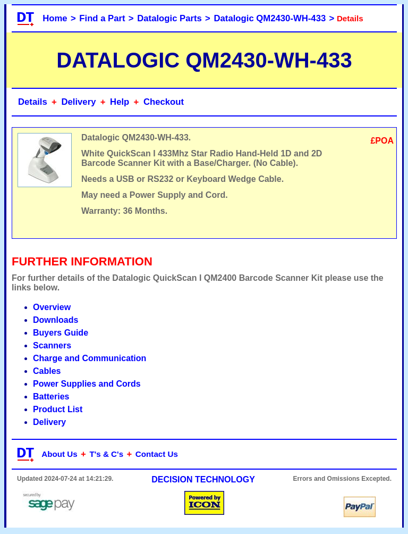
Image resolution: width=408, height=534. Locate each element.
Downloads (55, 319)
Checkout (163, 102)
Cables (47, 371)
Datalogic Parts (169, 18)
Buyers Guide (60, 332)
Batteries (51, 396)
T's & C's (106, 453)
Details (32, 102)
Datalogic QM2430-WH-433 (270, 18)
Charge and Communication (89, 358)
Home (54, 18)
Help (119, 102)
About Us (59, 453)
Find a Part (102, 18)
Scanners (52, 345)
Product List (57, 409)
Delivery (78, 102)
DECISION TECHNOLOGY (203, 479)
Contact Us (156, 453)
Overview (52, 307)
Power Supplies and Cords (87, 383)
